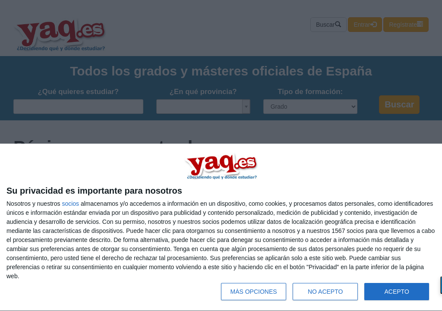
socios (70, 204)
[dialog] (221, 227)
